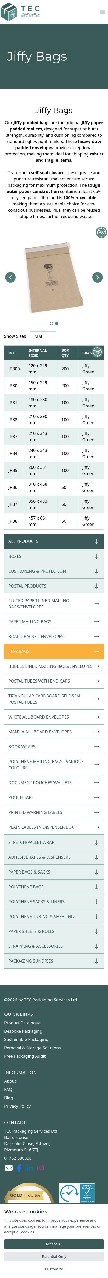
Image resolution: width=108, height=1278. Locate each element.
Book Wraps (54, 747)
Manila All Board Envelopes (54, 732)
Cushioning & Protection (54, 571)
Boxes (54, 556)
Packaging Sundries (54, 961)
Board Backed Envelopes (54, 636)
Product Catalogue (22, 1023)
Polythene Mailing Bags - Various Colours (54, 765)
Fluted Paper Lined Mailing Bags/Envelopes (54, 604)
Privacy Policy (17, 1106)
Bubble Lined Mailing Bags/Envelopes (54, 666)
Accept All (54, 1244)
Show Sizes (15, 336)
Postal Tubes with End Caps (54, 681)
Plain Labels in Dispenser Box (54, 827)
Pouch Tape (54, 797)
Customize (54, 1269)
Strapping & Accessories (54, 946)
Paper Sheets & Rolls (54, 931)
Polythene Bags (54, 887)
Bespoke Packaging (23, 1031)
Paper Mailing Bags (54, 622)
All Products (54, 541)
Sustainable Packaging (26, 1039)
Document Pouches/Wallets (54, 783)
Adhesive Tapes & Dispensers (54, 857)
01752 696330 (18, 1158)
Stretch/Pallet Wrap (54, 842)
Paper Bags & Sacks (54, 872)
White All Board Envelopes (54, 717)
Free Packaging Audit (25, 1056)
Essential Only (54, 1256)
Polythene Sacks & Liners (54, 902)
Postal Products (54, 586)
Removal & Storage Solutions (32, 1048)
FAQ (8, 1089)
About (10, 1081)
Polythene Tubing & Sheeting (54, 916)
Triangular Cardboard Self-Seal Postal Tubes (54, 699)
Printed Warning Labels (54, 812)
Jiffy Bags (54, 651)
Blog (8, 1098)
